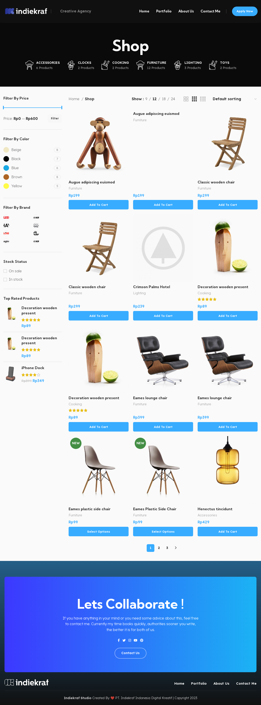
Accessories (207, 515)
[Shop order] (235, 99)
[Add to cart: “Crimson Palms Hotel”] (163, 315)
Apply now (245, 11)
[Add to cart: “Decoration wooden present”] (228, 315)
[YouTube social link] (135, 640)
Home (74, 99)
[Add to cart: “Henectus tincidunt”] (228, 531)
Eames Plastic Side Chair (154, 509)
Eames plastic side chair (89, 509)
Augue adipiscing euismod (92, 182)
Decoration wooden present (39, 310)
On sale (15, 271)
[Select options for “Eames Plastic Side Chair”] (163, 531)
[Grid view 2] (186, 99)
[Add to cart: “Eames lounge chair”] (163, 427)
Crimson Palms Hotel (151, 287)
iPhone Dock (33, 368)
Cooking (204, 293)
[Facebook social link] (118, 640)
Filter (55, 118)
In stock (16, 279)
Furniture (75, 188)
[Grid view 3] (194, 99)
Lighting (139, 293)
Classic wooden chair (216, 182)
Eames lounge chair (150, 398)
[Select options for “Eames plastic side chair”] (99, 531)
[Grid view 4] (203, 99)
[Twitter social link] (124, 640)
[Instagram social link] (129, 640)
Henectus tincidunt (215, 509)
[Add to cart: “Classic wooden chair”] (228, 204)
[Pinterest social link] (142, 640)
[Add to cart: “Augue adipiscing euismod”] (99, 204)
